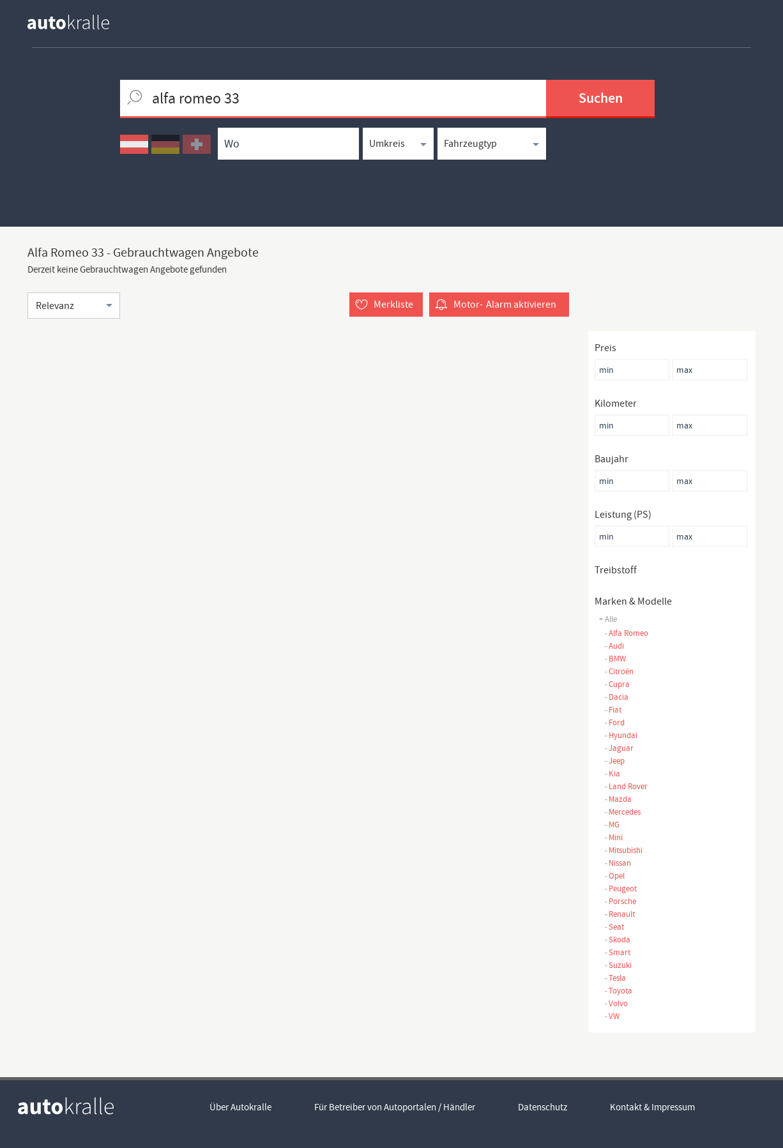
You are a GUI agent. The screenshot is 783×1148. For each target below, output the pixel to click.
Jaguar (619, 748)
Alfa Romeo (626, 633)
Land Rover (626, 786)
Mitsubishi (623, 850)
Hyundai (620, 735)
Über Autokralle (240, 1107)
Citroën (619, 671)
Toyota (618, 990)
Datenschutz (542, 1107)
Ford (614, 722)
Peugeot (620, 888)
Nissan (617, 862)
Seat (614, 926)
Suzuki (618, 965)
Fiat (612, 709)
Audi (614, 645)
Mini (613, 837)
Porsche (620, 901)
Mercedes (622, 811)
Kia (612, 773)
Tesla (615, 977)
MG (612, 824)
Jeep (614, 760)
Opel (614, 875)
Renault (619, 914)
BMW (615, 658)
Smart (617, 952)
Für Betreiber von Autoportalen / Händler (394, 1107)
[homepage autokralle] (78, 22)
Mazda (618, 799)
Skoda (617, 939)
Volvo (616, 1003)
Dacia (616, 696)
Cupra (617, 684)
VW (612, 1016)
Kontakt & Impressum (652, 1107)
